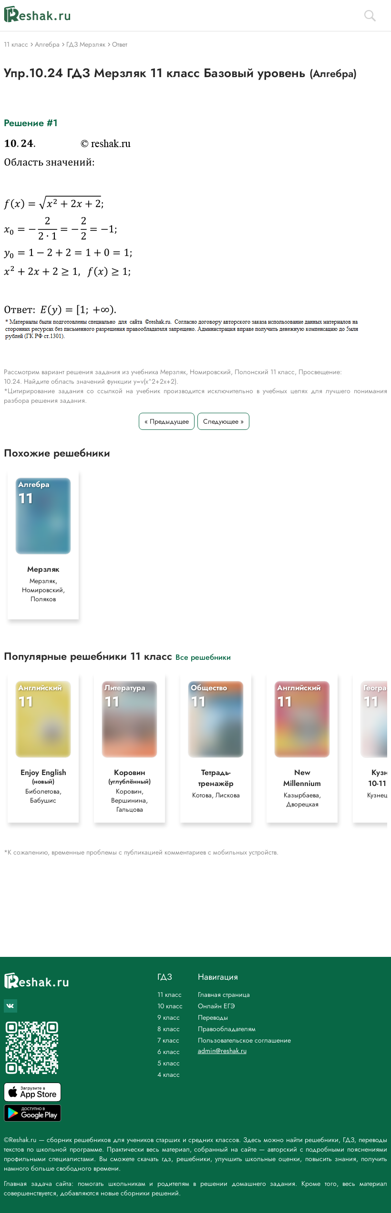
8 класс (168, 1029)
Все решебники (203, 657)
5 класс (168, 1063)
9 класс (168, 1017)
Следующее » (223, 421)
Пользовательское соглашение (244, 1040)
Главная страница (224, 994)
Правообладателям (227, 1029)
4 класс (168, 1074)
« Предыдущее (166, 421)
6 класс (168, 1051)
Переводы (213, 1017)
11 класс (169, 994)
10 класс (170, 1006)
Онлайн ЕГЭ (216, 1006)
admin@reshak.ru (222, 1050)
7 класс (168, 1040)
